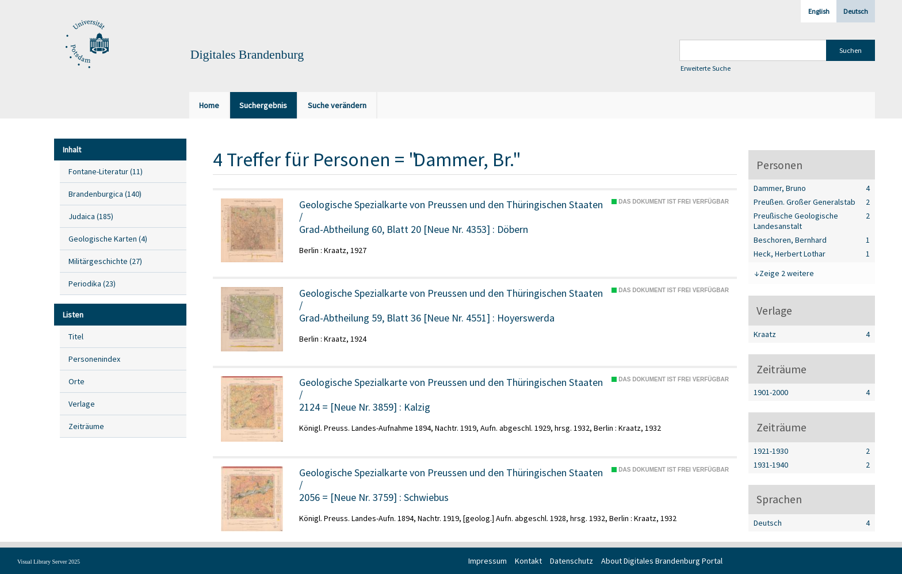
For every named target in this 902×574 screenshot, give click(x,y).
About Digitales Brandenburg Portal (662, 561)
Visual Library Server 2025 (48, 561)
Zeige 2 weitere (786, 273)
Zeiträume (86, 426)
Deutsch (855, 11)
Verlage (81, 404)
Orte (76, 381)
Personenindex (94, 359)
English (819, 11)
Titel (75, 336)
